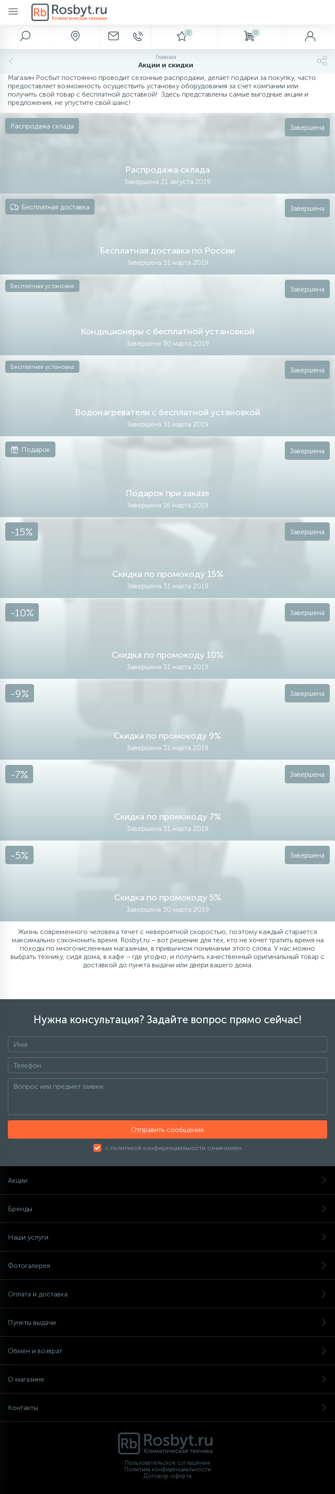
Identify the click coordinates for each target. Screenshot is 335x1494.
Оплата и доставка (167, 1294)
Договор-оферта (167, 1476)
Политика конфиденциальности (167, 1469)
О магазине (167, 1379)
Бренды (167, 1209)
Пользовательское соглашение (168, 1462)
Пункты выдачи (167, 1322)
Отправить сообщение (167, 1130)
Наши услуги (167, 1237)
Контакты (167, 1408)
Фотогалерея (167, 1265)
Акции (167, 1180)
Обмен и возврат (167, 1351)
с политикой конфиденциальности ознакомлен (173, 1148)
